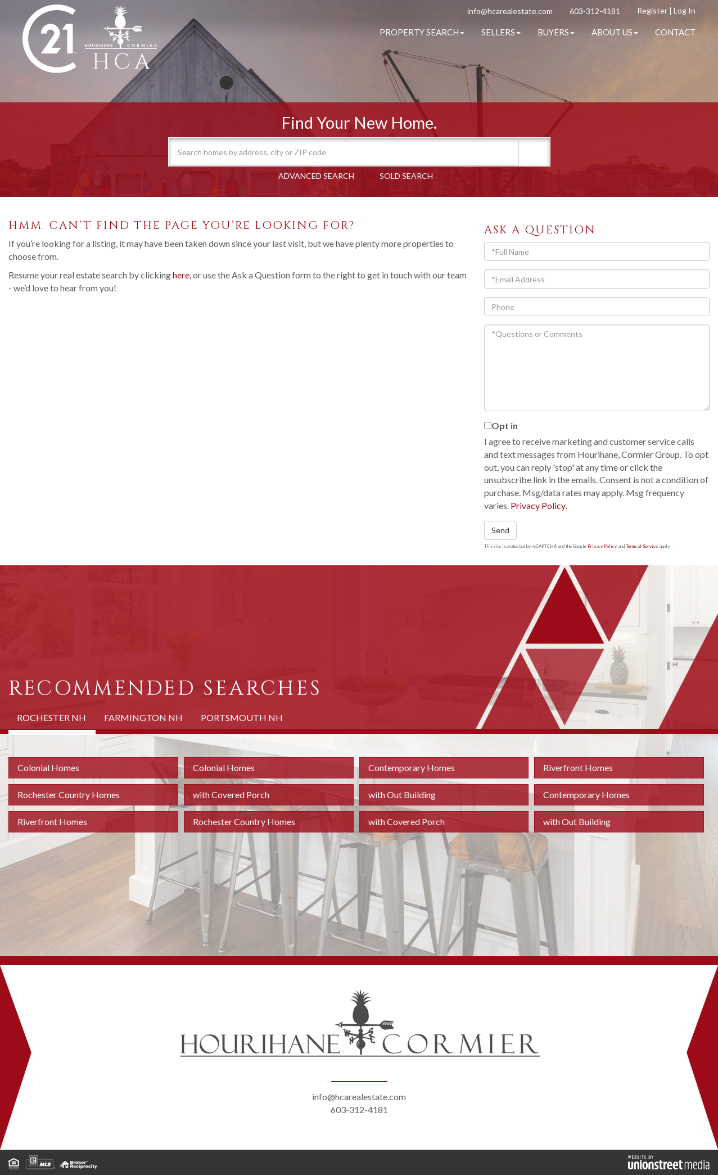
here (181, 274)
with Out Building (402, 794)
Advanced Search (316, 176)
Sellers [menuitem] (501, 32)
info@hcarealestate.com (510, 11)
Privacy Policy (538, 505)
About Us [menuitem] (614, 32)
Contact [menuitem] (675, 32)
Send (500, 530)
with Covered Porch (231, 794)
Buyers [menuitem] (556, 32)
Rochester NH (51, 717)
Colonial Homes (48, 767)
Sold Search (406, 176)
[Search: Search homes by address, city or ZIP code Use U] (344, 152)
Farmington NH (143, 717)
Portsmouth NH (242, 717)
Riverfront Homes (578, 767)
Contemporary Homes (411, 767)
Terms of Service (642, 546)
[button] (533, 152)
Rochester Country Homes (68, 794)
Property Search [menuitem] (422, 32)
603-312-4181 (595, 11)
